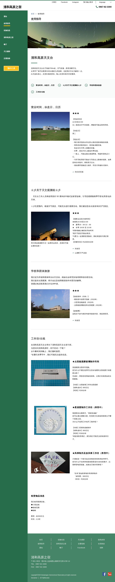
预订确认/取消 (88, 2)
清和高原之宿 (61, 544)
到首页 (76, 249)
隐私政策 (101, 540)
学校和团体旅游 (93, 85)
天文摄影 (81, 540)
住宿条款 (101, 544)
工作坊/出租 (38, 91)
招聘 (101, 548)
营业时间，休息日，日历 (43, 85)
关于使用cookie (44, 578)
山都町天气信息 (79, 253)
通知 (41, 548)
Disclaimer (34, 578)
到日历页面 (77, 172)
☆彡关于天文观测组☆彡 (69, 85)
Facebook (81, 548)
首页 (41, 540)
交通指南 (81, 544)
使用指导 (41, 544)
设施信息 (61, 540)
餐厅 (61, 548)
